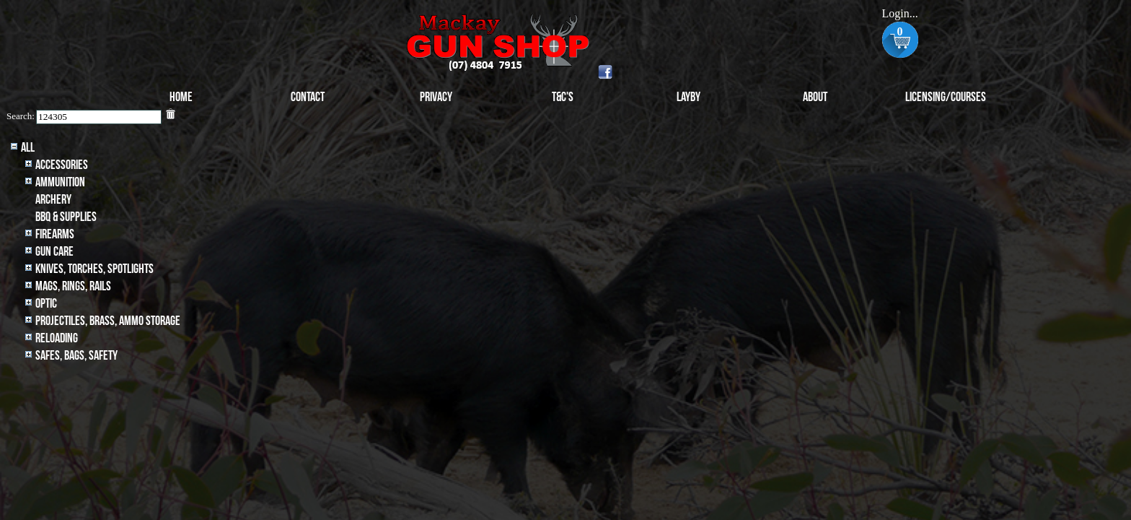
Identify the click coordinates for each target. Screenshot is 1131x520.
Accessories (61, 165)
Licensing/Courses (945, 97)
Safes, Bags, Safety (76, 355)
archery (53, 199)
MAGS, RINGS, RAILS (73, 286)
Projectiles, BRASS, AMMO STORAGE (107, 321)
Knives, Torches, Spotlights (94, 269)
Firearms (54, 234)
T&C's (562, 97)
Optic (46, 303)
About (815, 97)
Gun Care (54, 251)
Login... (899, 13)
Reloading (56, 338)
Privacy (436, 97)
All (28, 147)
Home (181, 97)
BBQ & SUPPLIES (66, 217)
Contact (308, 97)
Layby (688, 97)
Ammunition (60, 182)
